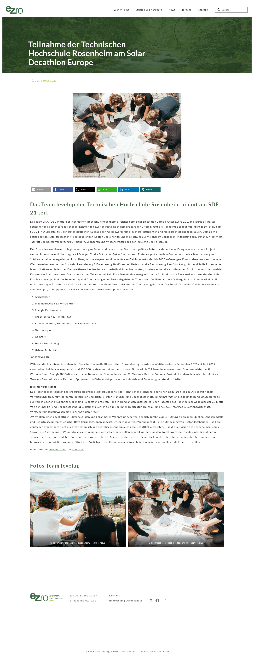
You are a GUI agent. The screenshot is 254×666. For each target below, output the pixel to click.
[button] (41, 189)
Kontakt (114, 595)
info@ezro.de (88, 600)
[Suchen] (231, 10)
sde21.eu (78, 449)
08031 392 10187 (86, 595)
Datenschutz (134, 600)
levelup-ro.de (57, 449)
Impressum (116, 600)
